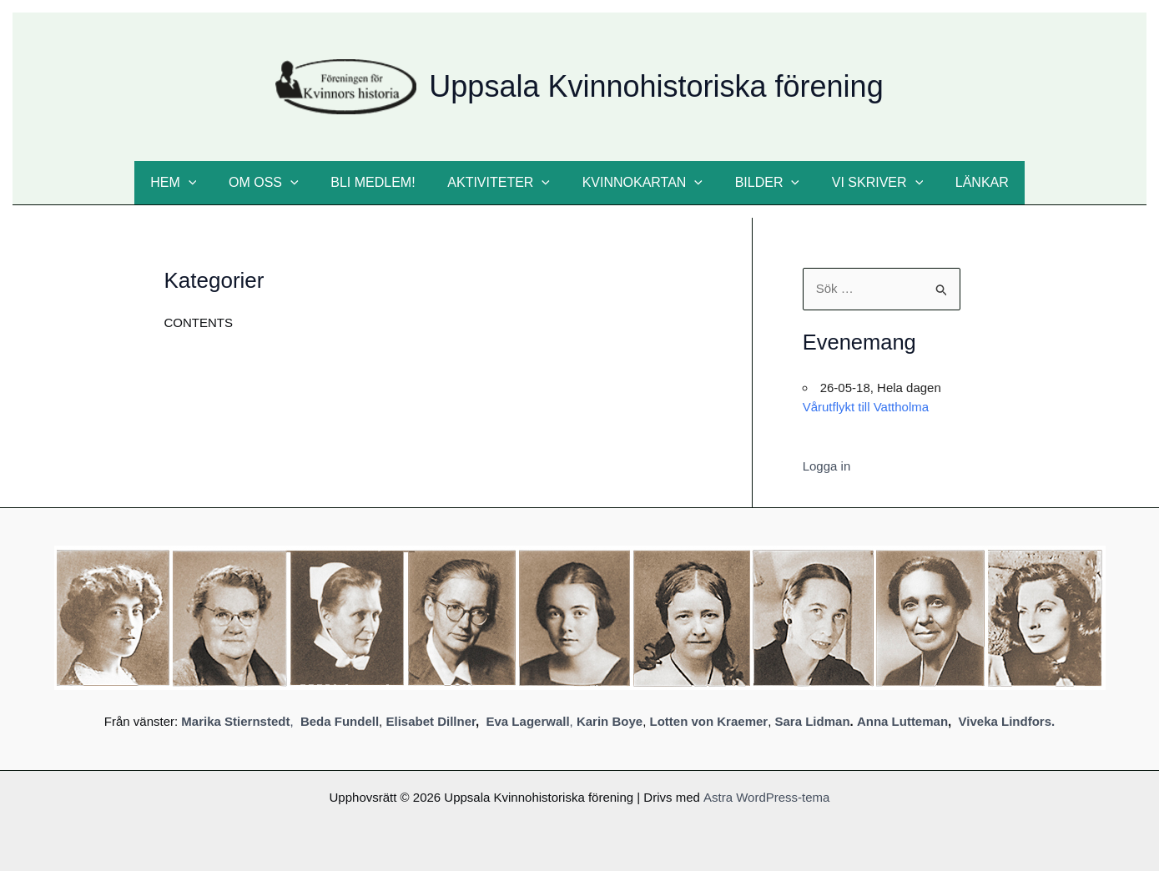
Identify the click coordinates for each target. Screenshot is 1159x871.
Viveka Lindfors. (1007, 721)
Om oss (278, 182)
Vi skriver (863, 182)
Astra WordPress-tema (766, 797)
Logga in (827, 466)
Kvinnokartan (639, 182)
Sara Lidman (812, 721)
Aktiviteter (502, 182)
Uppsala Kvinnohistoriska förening (656, 86)
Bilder (759, 182)
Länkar (962, 182)
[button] (207, 182)
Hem (192, 182)
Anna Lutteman (902, 721)
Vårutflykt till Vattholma (866, 407)
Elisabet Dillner (430, 721)
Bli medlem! (381, 182)
